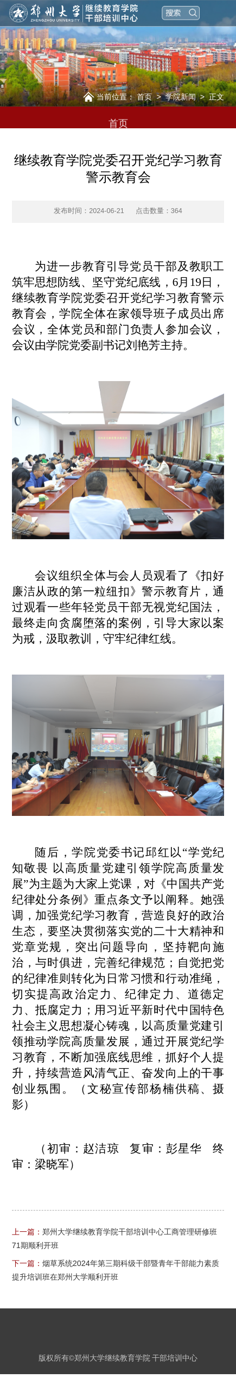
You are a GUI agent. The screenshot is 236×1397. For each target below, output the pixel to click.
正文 (216, 96)
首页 (144, 96)
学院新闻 (180, 96)
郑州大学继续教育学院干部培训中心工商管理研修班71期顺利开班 (114, 1238)
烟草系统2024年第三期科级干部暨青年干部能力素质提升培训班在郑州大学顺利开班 (115, 1270)
